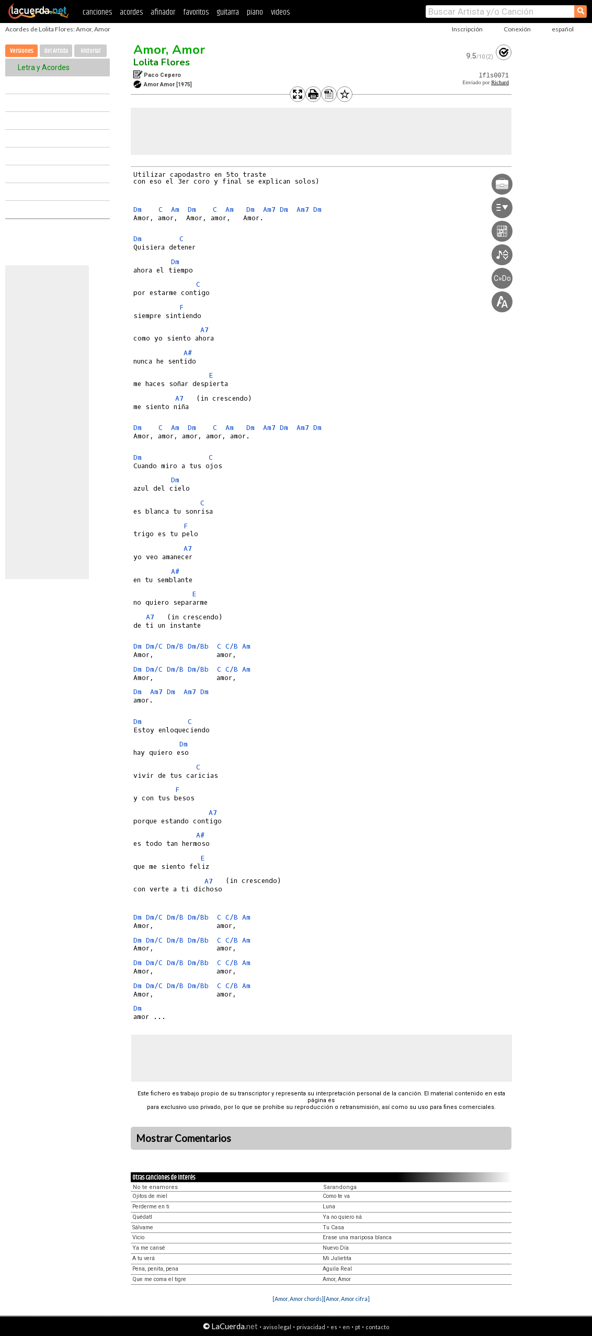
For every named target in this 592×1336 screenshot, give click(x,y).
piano (255, 12)
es (334, 1326)
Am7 (269, 209)
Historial (90, 51)
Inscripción (467, 29)
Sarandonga (340, 1187)
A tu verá (143, 1258)
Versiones (21, 51)
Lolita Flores (161, 62)
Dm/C (154, 646)
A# (188, 352)
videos (280, 12)
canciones (97, 12)
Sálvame (142, 1227)
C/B (231, 646)
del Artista (56, 51)
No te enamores (155, 1187)
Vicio (138, 1237)
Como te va (336, 1196)
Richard (500, 82)
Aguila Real (337, 1268)
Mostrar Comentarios (183, 1138)
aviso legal (277, 1326)
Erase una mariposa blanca (357, 1237)
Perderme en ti (150, 1206)
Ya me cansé (148, 1247)
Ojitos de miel (149, 1196)
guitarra (228, 12)
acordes (131, 12)
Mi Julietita (337, 1258)
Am (175, 209)
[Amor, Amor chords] (298, 1298)
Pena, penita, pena (155, 1268)
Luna (329, 1206)
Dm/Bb (198, 646)
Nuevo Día (336, 1247)
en (346, 1326)
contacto (377, 1326)
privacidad (311, 1326)
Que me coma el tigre (159, 1279)
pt (357, 1326)
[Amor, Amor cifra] (347, 1298)
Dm (137, 209)
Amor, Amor (169, 49)
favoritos (196, 12)
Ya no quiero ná (342, 1217)
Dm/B (175, 646)
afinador (163, 12)
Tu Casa (333, 1227)
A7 (204, 329)
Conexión (517, 29)
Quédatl (142, 1217)
